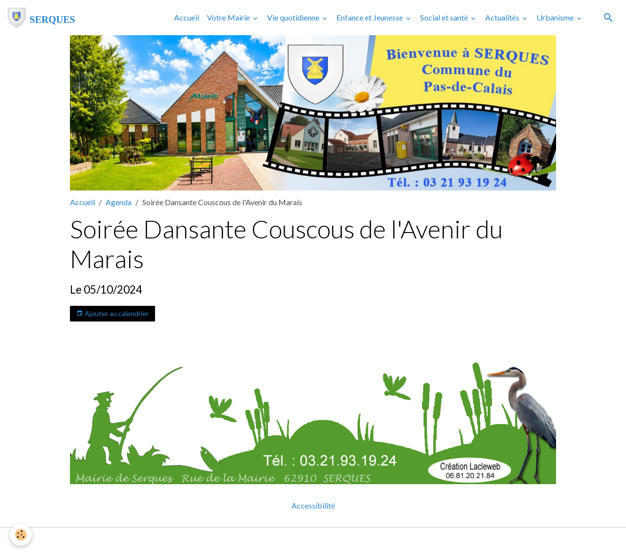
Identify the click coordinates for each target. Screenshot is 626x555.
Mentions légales (274, 541)
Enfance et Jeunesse (370, 17)
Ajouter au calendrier (112, 313)
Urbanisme (556, 17)
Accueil (186, 17)
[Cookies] (21, 535)
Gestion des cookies (346, 541)
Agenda (119, 202)
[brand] (41, 17)
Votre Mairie (229, 17)
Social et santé (445, 17)
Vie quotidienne (294, 17)
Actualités (503, 17)
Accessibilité (313, 505)
